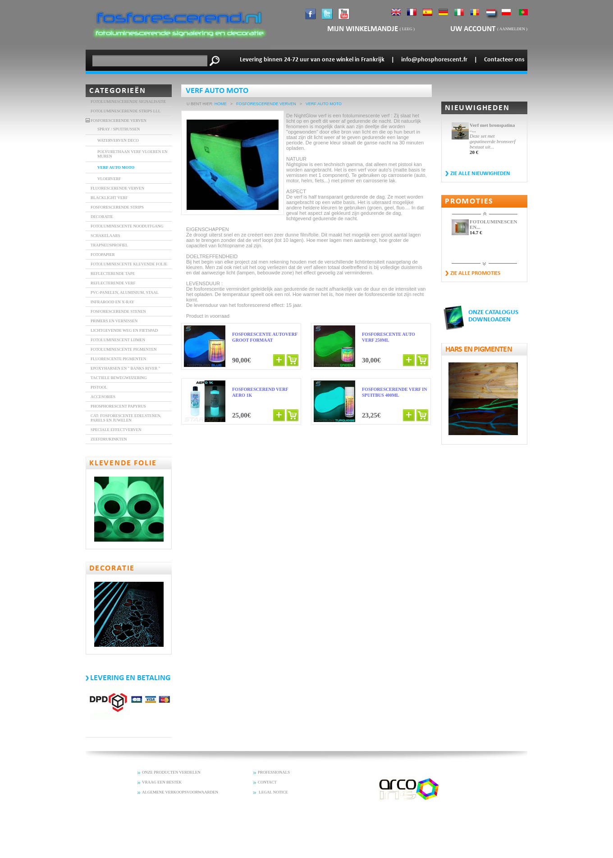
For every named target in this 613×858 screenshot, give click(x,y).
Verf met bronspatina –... (492, 127)
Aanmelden (512, 29)
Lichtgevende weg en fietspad (124, 330)
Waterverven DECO (118, 140)
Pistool (99, 387)
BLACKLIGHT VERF (109, 197)
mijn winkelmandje (362, 29)
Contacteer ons (504, 59)
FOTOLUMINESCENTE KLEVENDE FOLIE (129, 264)
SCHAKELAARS (105, 235)
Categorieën (117, 91)
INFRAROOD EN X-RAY (112, 302)
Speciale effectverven (116, 429)
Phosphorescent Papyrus (118, 406)
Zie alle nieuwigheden (480, 173)
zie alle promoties (475, 273)
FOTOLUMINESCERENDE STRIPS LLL (125, 111)
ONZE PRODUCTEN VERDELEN (171, 772)
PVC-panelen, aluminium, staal (125, 292)
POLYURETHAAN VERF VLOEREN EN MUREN (132, 153)
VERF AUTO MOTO (115, 167)
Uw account (473, 29)
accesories (103, 396)
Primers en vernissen (114, 321)
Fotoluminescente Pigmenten (124, 349)
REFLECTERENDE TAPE (113, 273)
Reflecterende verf (113, 283)
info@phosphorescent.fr (434, 59)
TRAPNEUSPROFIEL (109, 245)
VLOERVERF (109, 178)
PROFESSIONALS (274, 772)
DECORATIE (102, 216)
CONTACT (267, 782)
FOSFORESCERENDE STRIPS (117, 207)
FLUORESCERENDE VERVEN (117, 188)
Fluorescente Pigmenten (118, 359)
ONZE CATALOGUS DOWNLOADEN (493, 316)
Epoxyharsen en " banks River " (125, 368)
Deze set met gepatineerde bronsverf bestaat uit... (493, 141)
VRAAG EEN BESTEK (162, 782)
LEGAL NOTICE (273, 792)
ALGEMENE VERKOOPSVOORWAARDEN (180, 792)
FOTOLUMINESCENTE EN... (493, 224)
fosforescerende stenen (118, 311)
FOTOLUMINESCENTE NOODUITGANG (127, 226)
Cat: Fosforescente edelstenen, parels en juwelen (126, 417)
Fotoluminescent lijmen (118, 340)
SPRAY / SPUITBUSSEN (118, 129)
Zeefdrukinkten (109, 439)
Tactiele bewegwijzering (119, 378)
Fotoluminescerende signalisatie (128, 101)
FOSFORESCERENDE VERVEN (118, 120)
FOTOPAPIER (103, 254)
